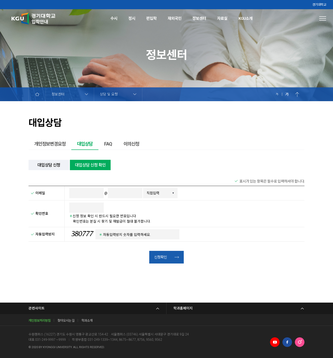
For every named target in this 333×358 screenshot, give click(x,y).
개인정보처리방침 (40, 320)
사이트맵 (322, 18)
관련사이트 (37, 308)
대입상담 (85, 144)
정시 (131, 18)
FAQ (108, 144)
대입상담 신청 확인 (90, 165)
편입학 (151, 18)
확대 (287, 94)
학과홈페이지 (183, 308)
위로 (297, 94)
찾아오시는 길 (66, 320)
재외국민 (174, 18)
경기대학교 (319, 4)
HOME (37, 94)
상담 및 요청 (109, 94)
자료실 (222, 18)
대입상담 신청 (48, 165)
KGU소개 (245, 18)
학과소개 (86, 320)
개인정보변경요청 (50, 144)
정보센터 (199, 18)
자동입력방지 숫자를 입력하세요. (125, 235)
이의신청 (131, 144)
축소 (277, 94)
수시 (113, 18)
